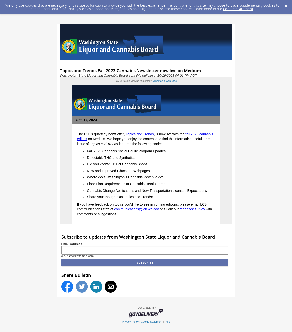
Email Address (71, 244)
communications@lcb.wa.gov (136, 209)
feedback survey (192, 209)
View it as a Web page (165, 81)
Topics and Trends (140, 134)
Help (167, 321)
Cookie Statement (238, 8)
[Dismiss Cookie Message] (286, 4)
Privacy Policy (130, 321)
